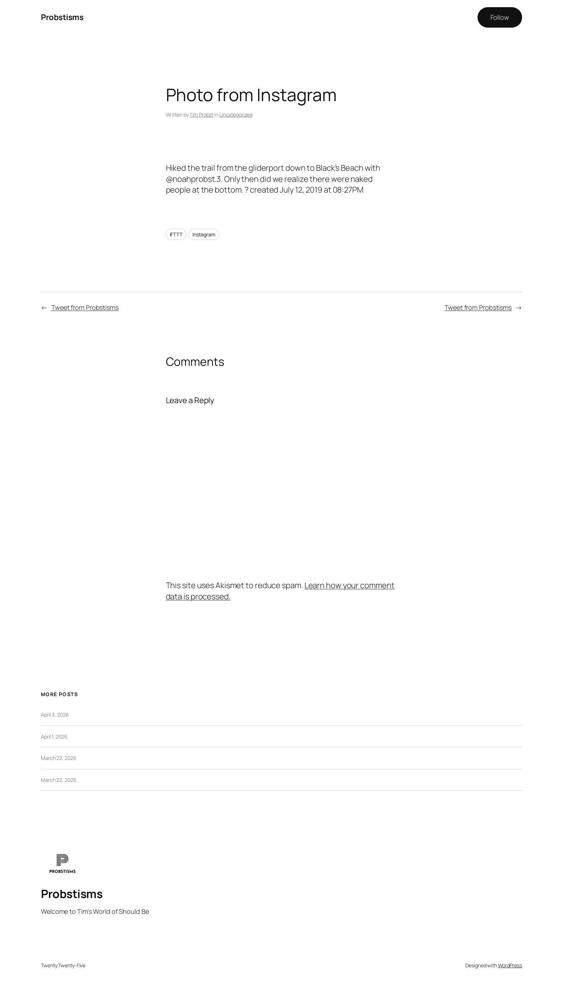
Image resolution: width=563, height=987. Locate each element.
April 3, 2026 (55, 714)
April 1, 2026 (54, 736)
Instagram (203, 234)
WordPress (510, 965)
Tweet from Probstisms (84, 307)
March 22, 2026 (58, 758)
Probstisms (62, 17)
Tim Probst (201, 114)
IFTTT (176, 234)
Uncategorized (235, 114)
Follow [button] (499, 17)
